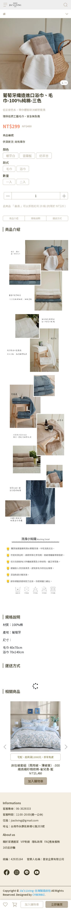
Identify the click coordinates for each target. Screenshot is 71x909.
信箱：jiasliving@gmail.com (20, 820)
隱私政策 (37, 842)
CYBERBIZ (38, 894)
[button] (66, 747)
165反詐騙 (9, 847)
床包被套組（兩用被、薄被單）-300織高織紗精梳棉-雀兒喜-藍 (35, 767)
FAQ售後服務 (52, 842)
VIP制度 (25, 842)
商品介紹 (13, 218)
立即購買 (56, 904)
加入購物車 (32, 904)
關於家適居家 (11, 842)
